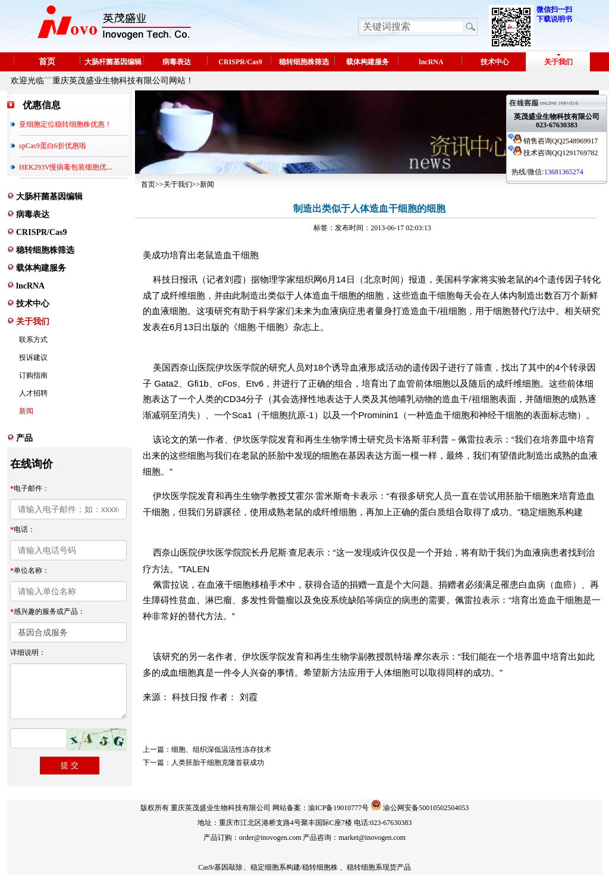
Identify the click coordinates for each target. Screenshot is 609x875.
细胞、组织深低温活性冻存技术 (221, 749)
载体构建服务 (367, 62)
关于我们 (558, 62)
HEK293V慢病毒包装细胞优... (65, 167)
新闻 (26, 411)
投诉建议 (33, 357)
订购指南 (33, 375)
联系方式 (33, 339)
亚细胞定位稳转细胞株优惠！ (65, 124)
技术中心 (495, 62)
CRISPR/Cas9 (240, 62)
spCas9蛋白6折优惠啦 (52, 146)
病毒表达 (176, 62)
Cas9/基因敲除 (220, 867)
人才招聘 (33, 393)
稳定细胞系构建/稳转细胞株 (294, 867)
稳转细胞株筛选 (304, 62)
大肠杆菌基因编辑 (113, 62)
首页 (47, 61)
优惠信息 (42, 105)
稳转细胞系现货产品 (379, 867)
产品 (24, 438)
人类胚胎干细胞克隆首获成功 (217, 762)
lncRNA (431, 62)
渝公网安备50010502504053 (426, 808)
